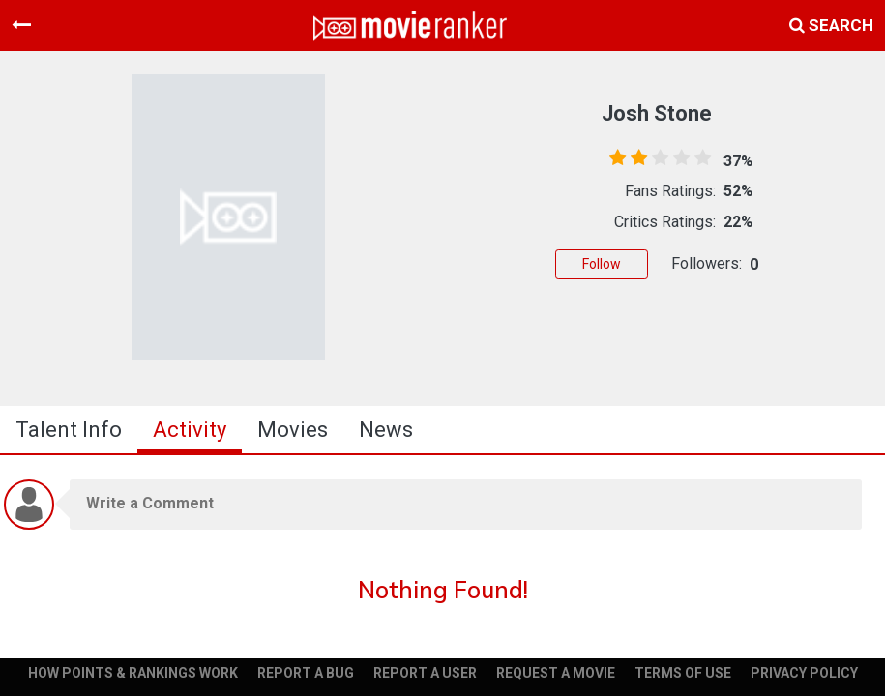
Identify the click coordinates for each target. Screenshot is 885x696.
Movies (292, 430)
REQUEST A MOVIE (555, 673)
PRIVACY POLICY (804, 673)
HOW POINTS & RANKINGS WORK (133, 673)
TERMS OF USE (682, 673)
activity (189, 430)
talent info (68, 430)
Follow (601, 264)
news (386, 430)
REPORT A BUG (305, 673)
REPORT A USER (425, 673)
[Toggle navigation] (21, 25)
